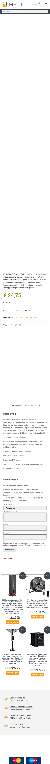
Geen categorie (21, 317)
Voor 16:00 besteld (17, 698)
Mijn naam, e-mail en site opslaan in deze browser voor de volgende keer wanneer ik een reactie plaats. (24, 545)
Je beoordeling (10, 512)
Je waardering (9, 504)
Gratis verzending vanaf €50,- (22, 707)
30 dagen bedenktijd (18, 724)
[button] (46, 4)
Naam (6, 525)
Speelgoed (34, 317)
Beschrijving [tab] (17, 405)
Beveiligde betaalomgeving (20, 715)
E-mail (6, 533)
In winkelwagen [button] (12, 622)
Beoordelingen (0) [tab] (32, 405)
